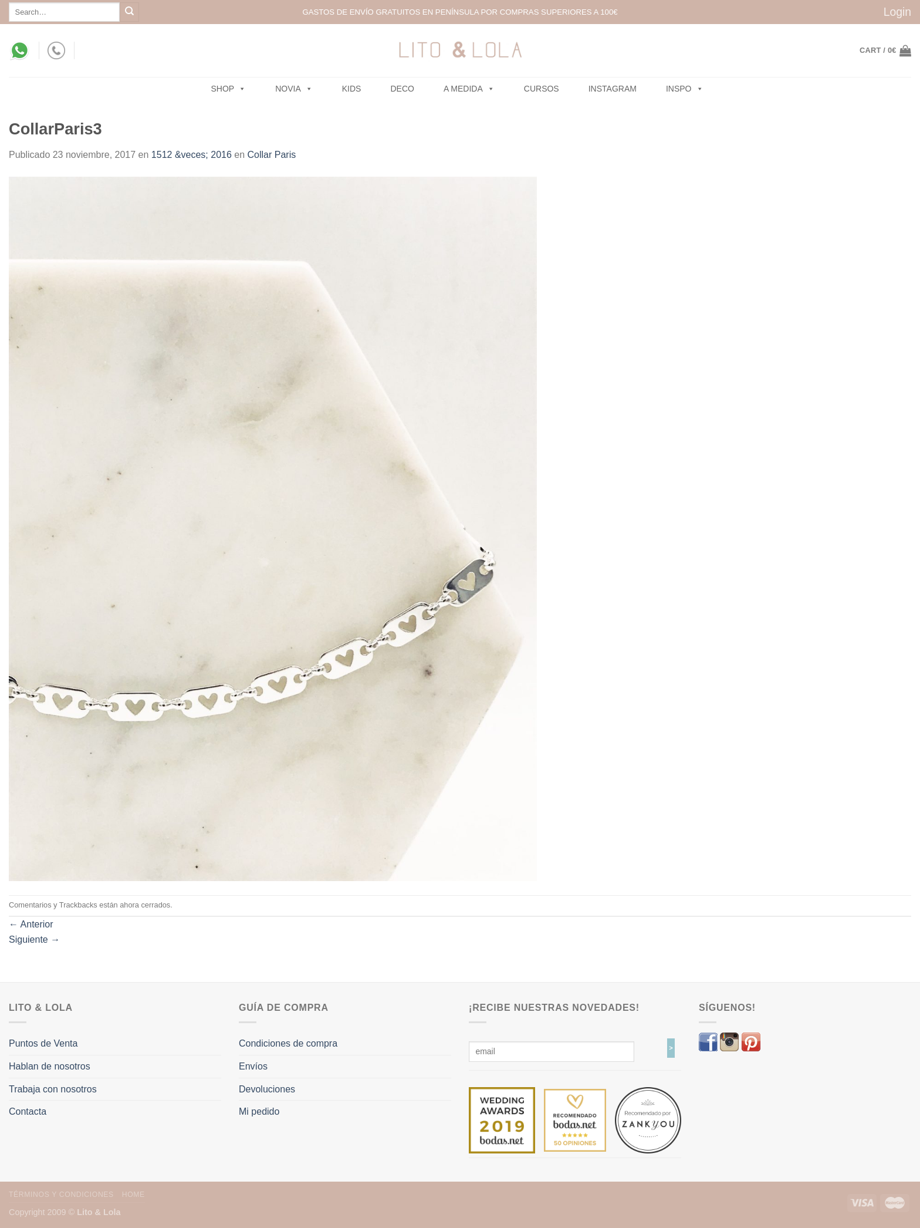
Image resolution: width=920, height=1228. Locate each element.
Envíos (253, 1066)
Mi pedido (259, 1111)
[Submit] (129, 12)
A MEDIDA (469, 88)
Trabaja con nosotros (53, 1089)
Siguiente (34, 939)
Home (133, 1194)
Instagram (612, 88)
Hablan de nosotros (49, 1066)
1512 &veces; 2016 (191, 155)
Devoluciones (267, 1089)
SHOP (228, 88)
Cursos (541, 88)
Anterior (31, 924)
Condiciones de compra (288, 1043)
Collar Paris (272, 155)
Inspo (684, 88)
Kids (351, 88)
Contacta (27, 1111)
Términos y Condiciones (61, 1194)
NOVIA (294, 88)
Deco (402, 88)
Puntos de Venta (43, 1043)
